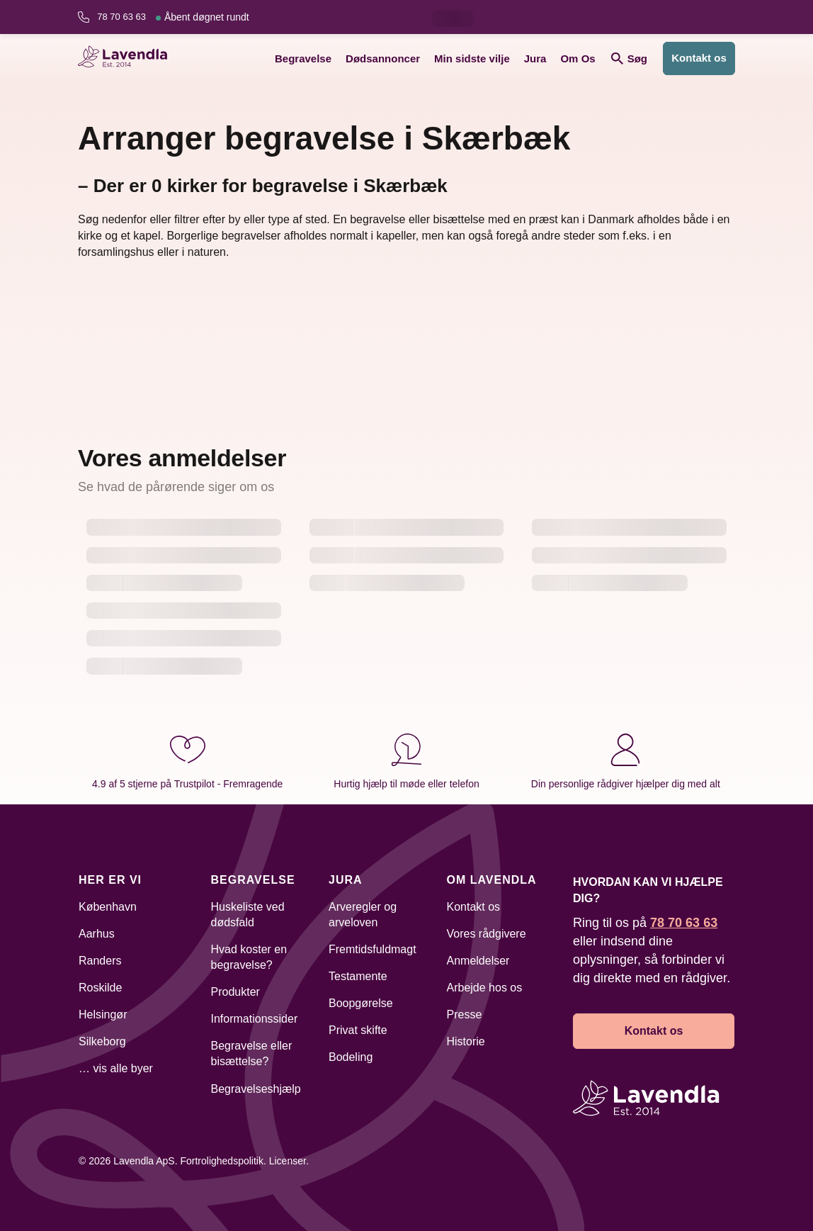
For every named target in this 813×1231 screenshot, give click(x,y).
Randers (100, 961)
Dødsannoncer (383, 58)
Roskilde (100, 988)
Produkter (235, 992)
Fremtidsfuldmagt (372, 949)
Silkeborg (102, 1041)
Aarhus (97, 934)
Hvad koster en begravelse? (249, 957)
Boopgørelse (361, 1003)
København (108, 907)
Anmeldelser (478, 961)
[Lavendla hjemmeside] (127, 58)
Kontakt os (699, 58)
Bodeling (351, 1057)
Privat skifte (358, 1030)
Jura (535, 58)
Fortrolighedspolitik (221, 1161)
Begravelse (303, 58)
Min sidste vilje (472, 58)
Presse (464, 1014)
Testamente (358, 976)
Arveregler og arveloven (363, 914)
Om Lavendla (492, 880)
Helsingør (103, 1014)
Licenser (287, 1161)
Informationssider (254, 1019)
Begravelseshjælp (256, 1089)
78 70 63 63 (173, 17)
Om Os (577, 58)
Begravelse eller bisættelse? (251, 1053)
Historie (466, 1041)
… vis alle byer (116, 1068)
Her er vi (110, 880)
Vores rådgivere (486, 934)
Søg (629, 58)
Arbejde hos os (485, 988)
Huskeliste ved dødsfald (248, 914)
